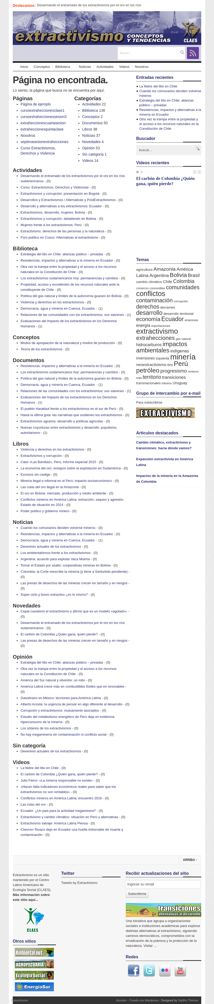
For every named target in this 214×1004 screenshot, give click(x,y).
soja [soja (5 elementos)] (139, 377)
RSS (193, 53)
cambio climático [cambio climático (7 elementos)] (149, 282)
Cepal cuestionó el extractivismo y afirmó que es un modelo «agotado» (74, 611)
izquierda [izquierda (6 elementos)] (162, 358)
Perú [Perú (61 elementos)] (181, 364)
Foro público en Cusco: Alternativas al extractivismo (59, 237)
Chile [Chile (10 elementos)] (167, 281)
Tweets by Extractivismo (79, 883)
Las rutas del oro (33, 804)
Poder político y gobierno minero (45, 511)
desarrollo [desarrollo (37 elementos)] (149, 312)
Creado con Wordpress (144, 1000)
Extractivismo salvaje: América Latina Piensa (54, 823)
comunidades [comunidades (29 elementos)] (183, 287)
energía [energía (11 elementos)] (143, 325)
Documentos (92, 123)
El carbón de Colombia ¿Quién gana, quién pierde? (59, 634)
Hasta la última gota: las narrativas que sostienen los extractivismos (71, 415)
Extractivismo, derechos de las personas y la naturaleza (62, 231)
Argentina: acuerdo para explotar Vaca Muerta (55, 559)
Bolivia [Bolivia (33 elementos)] (178, 275)
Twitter (149, 970)
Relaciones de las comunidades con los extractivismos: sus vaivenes (72, 315)
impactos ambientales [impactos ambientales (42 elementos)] (161, 347)
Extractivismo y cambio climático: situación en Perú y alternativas (69, 817)
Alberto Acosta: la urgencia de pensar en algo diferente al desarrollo (71, 704)
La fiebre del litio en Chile (40, 768)
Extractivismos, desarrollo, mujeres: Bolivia (53, 212)
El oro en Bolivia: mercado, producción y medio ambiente (63, 493)
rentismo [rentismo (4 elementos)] (193, 371)
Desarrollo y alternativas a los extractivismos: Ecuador (61, 206)
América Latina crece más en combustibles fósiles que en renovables (72, 686)
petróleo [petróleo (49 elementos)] (147, 370)
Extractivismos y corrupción (41, 456)
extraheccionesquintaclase (42, 129)
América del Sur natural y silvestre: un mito (53, 680)
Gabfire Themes (188, 1000)
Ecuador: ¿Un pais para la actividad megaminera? (58, 811)
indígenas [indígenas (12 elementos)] (179, 351)
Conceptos (42, 67)
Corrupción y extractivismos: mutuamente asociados (60, 710)
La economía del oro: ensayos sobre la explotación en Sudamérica (71, 468)
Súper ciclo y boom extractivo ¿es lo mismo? (54, 595)
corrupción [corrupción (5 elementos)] (181, 301)
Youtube (180, 970)
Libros (87, 129)
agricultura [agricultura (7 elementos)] (144, 269)
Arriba (190, 860)
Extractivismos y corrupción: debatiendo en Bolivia (58, 219)
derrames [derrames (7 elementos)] (167, 307)
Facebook (133, 970)
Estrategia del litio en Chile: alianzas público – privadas (62, 254)
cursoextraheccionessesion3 (44, 117)
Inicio (21, 67)
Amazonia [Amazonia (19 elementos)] (165, 269)
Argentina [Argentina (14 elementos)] (159, 275)
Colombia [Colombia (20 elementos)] (183, 281)
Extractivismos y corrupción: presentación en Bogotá (60, 194)
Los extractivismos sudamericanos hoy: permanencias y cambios (69, 278)
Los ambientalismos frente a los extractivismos (56, 553)
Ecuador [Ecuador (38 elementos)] (172, 319)
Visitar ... (149, 946)
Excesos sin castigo (35, 474)
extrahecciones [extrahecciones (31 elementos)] (155, 338)
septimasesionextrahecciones (44, 142)
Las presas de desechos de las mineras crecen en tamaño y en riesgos (74, 583)
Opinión (88, 148)
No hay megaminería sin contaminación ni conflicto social (63, 734)
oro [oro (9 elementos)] (170, 365)
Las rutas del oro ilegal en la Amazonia (50, 487)
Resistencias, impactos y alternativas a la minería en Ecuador (67, 260)
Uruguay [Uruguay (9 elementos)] (180, 383)
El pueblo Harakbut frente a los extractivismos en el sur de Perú (68, 409)
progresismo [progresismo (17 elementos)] (173, 371)
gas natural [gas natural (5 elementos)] (183, 338)
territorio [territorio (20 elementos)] (152, 377)
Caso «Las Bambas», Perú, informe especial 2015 (58, 462)
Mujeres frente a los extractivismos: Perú (51, 225)
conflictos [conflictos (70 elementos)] (150, 294)
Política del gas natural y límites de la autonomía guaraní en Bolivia (71, 296)
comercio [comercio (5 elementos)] (142, 288)
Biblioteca (62, 67)
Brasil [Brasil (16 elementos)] (193, 275)
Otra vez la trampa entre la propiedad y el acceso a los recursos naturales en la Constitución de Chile (169, 124)
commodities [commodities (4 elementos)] (157, 288)
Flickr (165, 970)
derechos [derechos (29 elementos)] (147, 306)
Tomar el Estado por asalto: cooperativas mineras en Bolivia (65, 565)
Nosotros (141, 67)
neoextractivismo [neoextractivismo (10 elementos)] (151, 364)
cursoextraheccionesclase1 (43, 110)
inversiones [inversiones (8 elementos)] (145, 358)
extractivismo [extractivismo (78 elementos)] (157, 331)
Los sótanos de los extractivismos (46, 728)
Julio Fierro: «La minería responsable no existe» (57, 780)
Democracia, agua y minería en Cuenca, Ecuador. (58, 308)
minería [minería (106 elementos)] (183, 356)
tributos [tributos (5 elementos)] (167, 383)
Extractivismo (18, 1000)
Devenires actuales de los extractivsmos (51, 546)
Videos (124, 67)
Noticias (85, 67)
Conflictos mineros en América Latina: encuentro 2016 (61, 798)
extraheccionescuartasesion (43, 123)
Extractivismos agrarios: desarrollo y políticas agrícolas (62, 421)
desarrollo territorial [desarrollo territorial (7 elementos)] (178, 314)
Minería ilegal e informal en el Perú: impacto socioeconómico (66, 481)
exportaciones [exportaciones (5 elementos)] (160, 325)
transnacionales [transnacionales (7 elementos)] (148, 383)
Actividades (105, 67)
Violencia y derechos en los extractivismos (52, 302)
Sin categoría (93, 154)
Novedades (91, 142)
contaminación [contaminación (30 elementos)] (154, 300)
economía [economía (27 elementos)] (148, 319)
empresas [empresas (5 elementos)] (191, 320)
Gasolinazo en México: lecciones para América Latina (61, 698)
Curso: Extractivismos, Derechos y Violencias (55, 187)
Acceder (121, 1000)
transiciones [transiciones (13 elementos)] (174, 377)
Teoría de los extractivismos (41, 349)
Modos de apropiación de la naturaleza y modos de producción (68, 343)
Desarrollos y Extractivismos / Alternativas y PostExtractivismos (68, 200)
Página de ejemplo (36, 104)
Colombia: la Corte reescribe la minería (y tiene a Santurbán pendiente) (74, 572)
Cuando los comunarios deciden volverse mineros (58, 528)
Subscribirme (137, 894)
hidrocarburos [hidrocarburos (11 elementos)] (149, 344)
